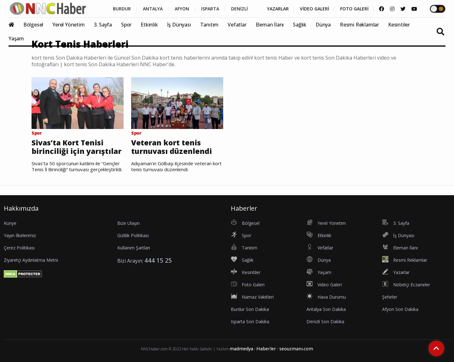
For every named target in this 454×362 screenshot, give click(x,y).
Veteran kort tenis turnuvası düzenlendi (171, 147)
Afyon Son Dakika (400, 309)
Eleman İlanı (270, 24)
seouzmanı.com (296, 349)
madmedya (241, 349)
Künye (10, 223)
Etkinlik (149, 24)
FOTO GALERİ (354, 9)
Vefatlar (237, 24)
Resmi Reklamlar (359, 24)
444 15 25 (158, 260)
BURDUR (122, 9)
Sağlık (299, 24)
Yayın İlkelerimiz (20, 235)
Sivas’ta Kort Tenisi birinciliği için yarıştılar (76, 147)
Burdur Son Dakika (250, 309)
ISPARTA (210, 9)
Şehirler (389, 297)
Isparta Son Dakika (250, 321)
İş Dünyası (179, 24)
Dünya (323, 24)
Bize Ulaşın (128, 223)
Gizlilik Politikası (133, 235)
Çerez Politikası (19, 248)
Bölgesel (33, 24)
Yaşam (16, 38)
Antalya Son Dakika (326, 309)
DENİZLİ (239, 9)
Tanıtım (209, 24)
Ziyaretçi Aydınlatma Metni (31, 260)
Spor (126, 24)
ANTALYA (153, 9)
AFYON (182, 9)
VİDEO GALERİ (314, 9)
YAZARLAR (278, 9)
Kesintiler (399, 24)
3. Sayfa (103, 24)
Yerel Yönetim (68, 24)
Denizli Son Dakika (325, 321)
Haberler (266, 349)
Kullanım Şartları (133, 248)
